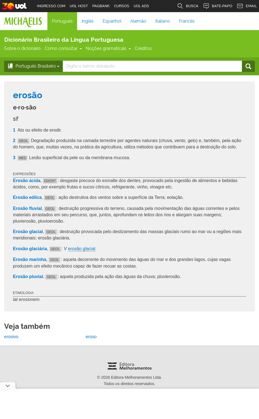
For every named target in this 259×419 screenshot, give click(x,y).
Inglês (88, 21)
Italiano (162, 21)
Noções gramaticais (108, 48)
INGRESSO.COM (51, 6)
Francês (187, 21)
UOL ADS (141, 6)
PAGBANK (101, 6)
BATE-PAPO (217, 6)
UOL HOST (79, 6)
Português (62, 21)
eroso (91, 336)
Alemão (138, 21)
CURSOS (121, 6)
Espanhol (112, 21)
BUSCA (187, 6)
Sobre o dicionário (22, 48)
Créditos (143, 48)
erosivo (11, 336)
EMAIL (247, 6)
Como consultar (63, 48)
